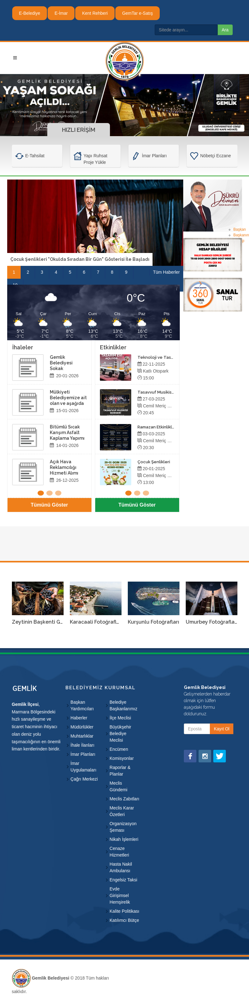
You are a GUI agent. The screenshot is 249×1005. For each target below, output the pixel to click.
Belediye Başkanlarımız (123, 705)
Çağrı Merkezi (84, 779)
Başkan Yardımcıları (82, 705)
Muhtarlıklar (81, 736)
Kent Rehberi (95, 13)
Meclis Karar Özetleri (122, 811)
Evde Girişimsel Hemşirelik (120, 895)
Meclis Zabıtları (124, 798)
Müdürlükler (81, 726)
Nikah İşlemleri (124, 839)
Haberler (78, 717)
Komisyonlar (122, 758)
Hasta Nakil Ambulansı (121, 867)
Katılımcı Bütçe (124, 920)
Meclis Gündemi (118, 786)
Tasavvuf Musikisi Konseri (163, 392)
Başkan (239, 229)
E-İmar (61, 13)
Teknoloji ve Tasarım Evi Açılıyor (169, 357)
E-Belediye (29, 13)
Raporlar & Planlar (120, 771)
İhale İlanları (82, 745)
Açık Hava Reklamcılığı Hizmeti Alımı (64, 467)
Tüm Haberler (166, 272)
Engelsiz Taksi (123, 879)
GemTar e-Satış (137, 13)
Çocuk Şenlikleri (153, 462)
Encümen (119, 749)
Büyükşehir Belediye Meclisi (120, 733)
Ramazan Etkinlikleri (157, 427)
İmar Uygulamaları (83, 766)
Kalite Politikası (124, 911)
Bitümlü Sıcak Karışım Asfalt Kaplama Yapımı (67, 432)
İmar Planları (82, 754)
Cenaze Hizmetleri (119, 851)
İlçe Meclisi (120, 717)
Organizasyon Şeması (123, 827)
